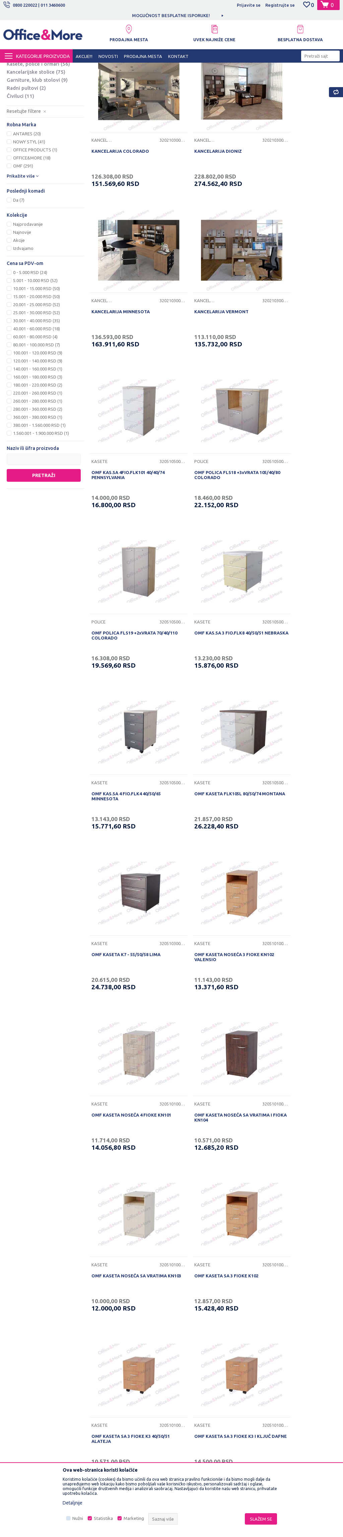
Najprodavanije (28, 287)
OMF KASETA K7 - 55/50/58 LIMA (209, 629)
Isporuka (184, 1350)
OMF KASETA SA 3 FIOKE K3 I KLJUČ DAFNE (297, 920)
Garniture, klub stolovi (37, 142)
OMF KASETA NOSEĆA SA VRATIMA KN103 (296, 776)
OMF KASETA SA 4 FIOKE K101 (122, 1061)
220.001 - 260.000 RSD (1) (37, 456)
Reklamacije (187, 1381)
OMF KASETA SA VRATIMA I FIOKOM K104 (129, 1208)
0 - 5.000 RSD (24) (30, 335)
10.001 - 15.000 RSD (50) (36, 351)
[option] (171, 15)
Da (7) (18, 263)
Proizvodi (43, 68)
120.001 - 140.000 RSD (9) (37, 423)
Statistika (103, 1518)
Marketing (134, 1518)
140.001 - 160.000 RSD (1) (37, 431)
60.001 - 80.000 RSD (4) (35, 399)
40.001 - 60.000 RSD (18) (36, 391)
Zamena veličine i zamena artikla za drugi (211, 1417)
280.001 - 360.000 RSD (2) (37, 472)
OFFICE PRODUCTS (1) (35, 212)
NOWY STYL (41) (29, 204)
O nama (102, 1319)
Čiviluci (20, 158)
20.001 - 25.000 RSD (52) (36, 367)
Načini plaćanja (190, 1360)
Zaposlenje (106, 1329)
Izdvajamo (23, 311)
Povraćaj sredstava (194, 1392)
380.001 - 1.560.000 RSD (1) (39, 488)
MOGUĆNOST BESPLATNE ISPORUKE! (171, 15)
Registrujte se (280, 5)
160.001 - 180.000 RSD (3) (37, 440)
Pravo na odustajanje (196, 1402)
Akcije (19, 303)
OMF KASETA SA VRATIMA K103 (208, 1205)
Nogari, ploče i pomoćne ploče (43, 114)
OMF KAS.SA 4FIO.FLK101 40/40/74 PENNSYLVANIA (211, 343)
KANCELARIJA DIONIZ (198, 197)
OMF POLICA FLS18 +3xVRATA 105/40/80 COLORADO (291, 343)
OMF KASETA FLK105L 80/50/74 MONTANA (123, 632)
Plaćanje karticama (194, 1371)
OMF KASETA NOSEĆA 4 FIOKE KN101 (123, 776)
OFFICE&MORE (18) (32, 220)
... (212, 1268)
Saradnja (103, 1340)
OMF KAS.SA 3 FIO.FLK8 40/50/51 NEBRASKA (209, 487)
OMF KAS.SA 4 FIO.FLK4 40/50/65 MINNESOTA (293, 487)
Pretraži (43, 538)
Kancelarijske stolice (36, 134)
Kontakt (102, 1350)
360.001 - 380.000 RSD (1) (37, 480)
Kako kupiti (186, 1340)
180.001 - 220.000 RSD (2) (37, 448)
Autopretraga (252, 80)
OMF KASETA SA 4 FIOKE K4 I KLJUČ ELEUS (297, 1064)
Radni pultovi (26, 150)
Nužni (77, 1518)
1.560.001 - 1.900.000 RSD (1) (41, 496)
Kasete (183, 330)
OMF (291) (23, 228)
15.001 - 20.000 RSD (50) (36, 359)
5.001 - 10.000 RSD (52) (35, 343)
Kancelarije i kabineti (36, 95)
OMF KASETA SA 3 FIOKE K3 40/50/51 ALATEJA (204, 920)
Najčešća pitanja (110, 1360)
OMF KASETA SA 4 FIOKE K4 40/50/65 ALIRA (204, 1064)
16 (226, 1268)
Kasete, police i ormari (38, 126)
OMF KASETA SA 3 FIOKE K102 (122, 917)
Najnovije (22, 295)
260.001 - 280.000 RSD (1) (37, 464)
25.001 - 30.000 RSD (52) (36, 375)
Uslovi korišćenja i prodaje (201, 1319)
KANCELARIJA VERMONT (117, 341)
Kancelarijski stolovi (37, 103)
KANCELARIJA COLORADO (119, 197)
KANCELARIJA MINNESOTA (288, 197)
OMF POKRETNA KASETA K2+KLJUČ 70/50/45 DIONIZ (297, 1208)
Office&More (16, 68)
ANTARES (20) (27, 196)
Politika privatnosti (194, 1329)
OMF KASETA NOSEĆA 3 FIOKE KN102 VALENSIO (291, 632)
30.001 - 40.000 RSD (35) (36, 383)
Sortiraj (287, 80)
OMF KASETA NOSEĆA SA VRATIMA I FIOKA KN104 (213, 776)
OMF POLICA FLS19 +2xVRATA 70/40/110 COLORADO (122, 487)
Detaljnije (72, 1503)
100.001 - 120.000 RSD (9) (37, 415)
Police (266, 330)
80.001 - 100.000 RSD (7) (36, 407)
